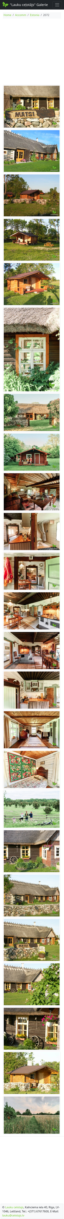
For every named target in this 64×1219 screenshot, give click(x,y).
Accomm (20, 15)
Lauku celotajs (14, 1207)
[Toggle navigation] (57, 4)
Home (7, 15)
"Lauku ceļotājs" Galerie (25, 4)
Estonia (34, 15)
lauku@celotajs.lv (13, 1215)
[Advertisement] (32, 52)
